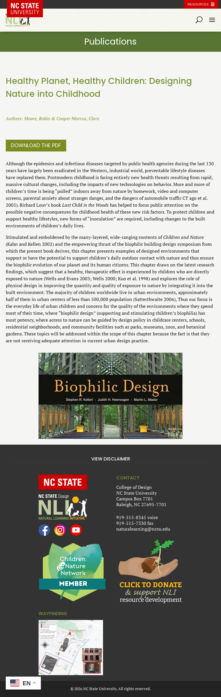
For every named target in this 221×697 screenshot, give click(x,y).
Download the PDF (36, 145)
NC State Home (29, 4)
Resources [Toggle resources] (198, 4)
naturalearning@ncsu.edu (143, 529)
